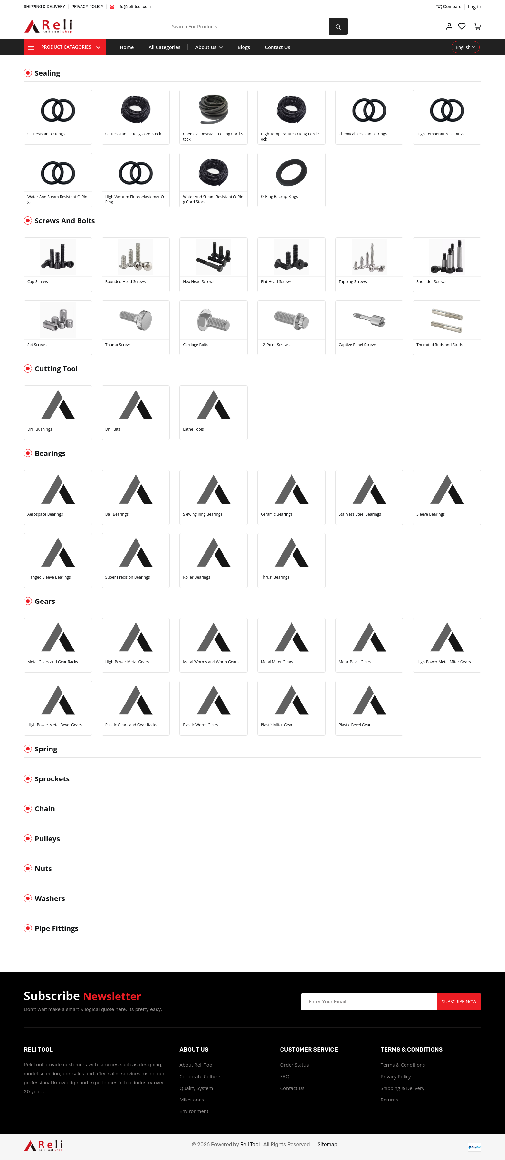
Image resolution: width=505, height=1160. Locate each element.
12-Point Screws (275, 344)
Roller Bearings (196, 577)
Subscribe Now (458, 1002)
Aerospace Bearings (45, 514)
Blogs (244, 47)
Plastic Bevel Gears (356, 725)
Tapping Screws (353, 281)
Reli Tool (250, 1144)
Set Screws (37, 344)
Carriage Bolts (195, 344)
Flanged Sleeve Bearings (49, 577)
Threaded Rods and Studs (439, 344)
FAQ (285, 1076)
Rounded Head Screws (125, 281)
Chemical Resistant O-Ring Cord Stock (213, 137)
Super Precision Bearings (127, 577)
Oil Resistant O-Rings (46, 134)
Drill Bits (112, 429)
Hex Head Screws (198, 281)
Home (127, 47)
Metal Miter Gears (277, 662)
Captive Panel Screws (358, 344)
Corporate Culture (199, 1076)
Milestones (191, 1099)
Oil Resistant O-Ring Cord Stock (133, 134)
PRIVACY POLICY (87, 6)
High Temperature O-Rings (440, 134)
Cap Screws (37, 281)
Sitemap (328, 1144)
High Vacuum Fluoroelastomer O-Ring (135, 199)
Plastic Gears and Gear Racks (131, 725)
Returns (389, 1099)
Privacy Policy (396, 1076)
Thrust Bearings (275, 577)
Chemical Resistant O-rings (363, 134)
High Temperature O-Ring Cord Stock (291, 137)
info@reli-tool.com (130, 6)
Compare (448, 6)
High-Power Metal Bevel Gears (54, 725)
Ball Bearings (117, 514)
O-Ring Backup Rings (279, 196)
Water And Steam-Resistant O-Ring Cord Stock (213, 199)
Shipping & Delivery (402, 1088)
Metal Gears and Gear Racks (52, 662)
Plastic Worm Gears (200, 725)
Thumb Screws (118, 344)
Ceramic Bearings (276, 514)
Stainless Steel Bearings (360, 514)
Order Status (294, 1065)
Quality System (196, 1088)
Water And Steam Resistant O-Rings (57, 199)
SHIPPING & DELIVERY (44, 6)
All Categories (164, 47)
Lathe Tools (193, 429)
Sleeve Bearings (430, 514)
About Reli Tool (196, 1065)
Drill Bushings (39, 429)
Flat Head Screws (276, 281)
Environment (193, 1111)
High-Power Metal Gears (127, 662)
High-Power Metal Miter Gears (443, 662)
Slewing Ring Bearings (202, 514)
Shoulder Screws (431, 281)
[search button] (340, 26)
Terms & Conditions (403, 1065)
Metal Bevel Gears (355, 662)
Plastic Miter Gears (277, 725)
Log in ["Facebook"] (474, 6)
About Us (209, 47)
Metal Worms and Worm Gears (210, 662)
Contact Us (277, 47)
